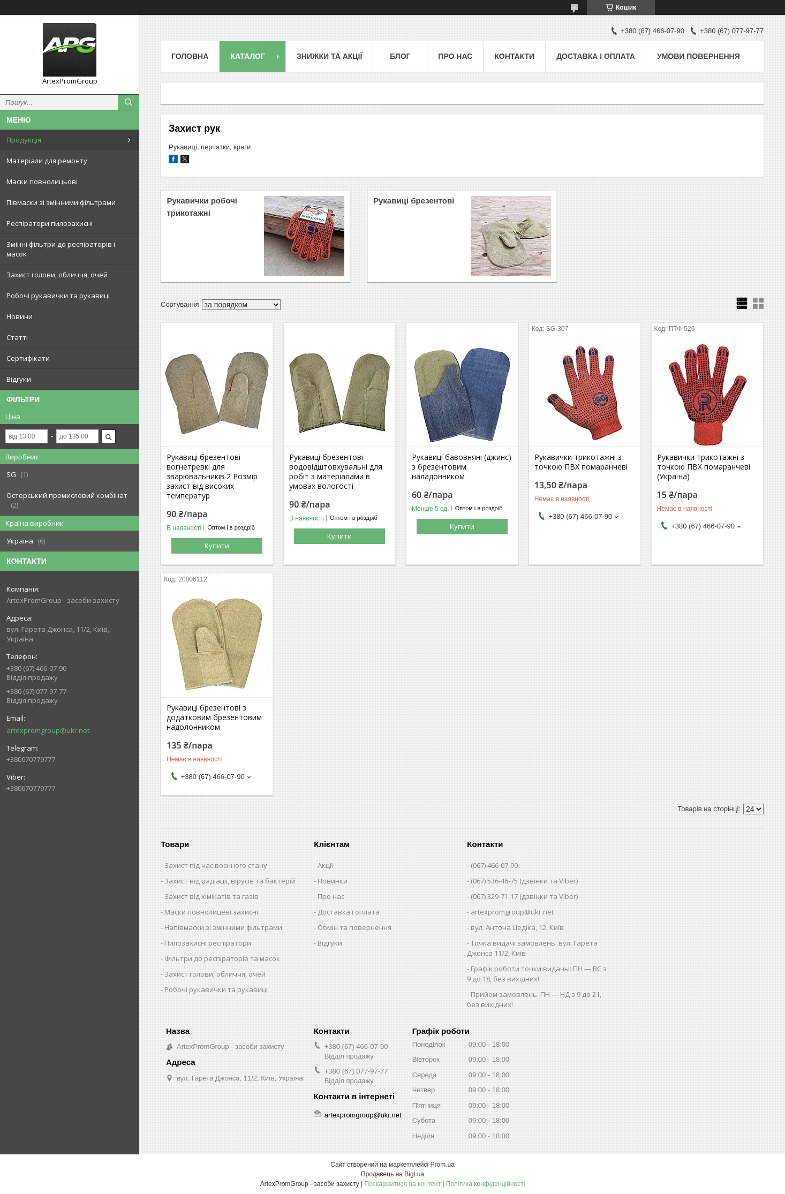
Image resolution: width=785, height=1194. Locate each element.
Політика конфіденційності (485, 1184)
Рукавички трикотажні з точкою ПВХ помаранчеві (581, 462)
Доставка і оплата (595, 56)
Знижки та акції (329, 56)
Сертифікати (28, 358)
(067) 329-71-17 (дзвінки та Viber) (524, 896)
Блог (400, 56)
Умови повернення (698, 56)
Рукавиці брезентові (413, 200)
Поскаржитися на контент (403, 1184)
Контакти (514, 56)
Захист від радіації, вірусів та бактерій (230, 881)
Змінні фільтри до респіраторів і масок (60, 249)
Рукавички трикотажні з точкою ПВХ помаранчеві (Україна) (703, 466)
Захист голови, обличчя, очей (57, 274)
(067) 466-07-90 (494, 865)
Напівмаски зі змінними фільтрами (223, 927)
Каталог (247, 56)
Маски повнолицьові (42, 181)
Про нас (455, 56)
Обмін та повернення (354, 927)
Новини (19, 316)
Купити (217, 545)
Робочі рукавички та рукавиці (58, 295)
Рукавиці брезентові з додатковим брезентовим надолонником (214, 717)
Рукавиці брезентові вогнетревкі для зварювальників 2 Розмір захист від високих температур (212, 476)
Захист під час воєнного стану (215, 865)
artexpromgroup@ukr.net (47, 730)
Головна (189, 56)
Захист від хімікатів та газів (211, 896)
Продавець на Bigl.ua (392, 1174)
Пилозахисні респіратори (207, 943)
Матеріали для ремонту (46, 160)
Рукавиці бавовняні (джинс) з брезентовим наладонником (461, 466)
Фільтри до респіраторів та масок (222, 958)
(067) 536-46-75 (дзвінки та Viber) (524, 881)
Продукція (23, 140)
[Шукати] (128, 102)
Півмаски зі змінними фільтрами (61, 202)
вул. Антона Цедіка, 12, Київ (517, 927)
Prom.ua (443, 1164)
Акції (325, 865)
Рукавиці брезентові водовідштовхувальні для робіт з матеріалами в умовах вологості (335, 471)
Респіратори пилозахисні (49, 223)
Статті (17, 337)
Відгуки (18, 379)
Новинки (333, 881)
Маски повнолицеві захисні (211, 912)
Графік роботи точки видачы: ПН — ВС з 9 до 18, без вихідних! (537, 974)
